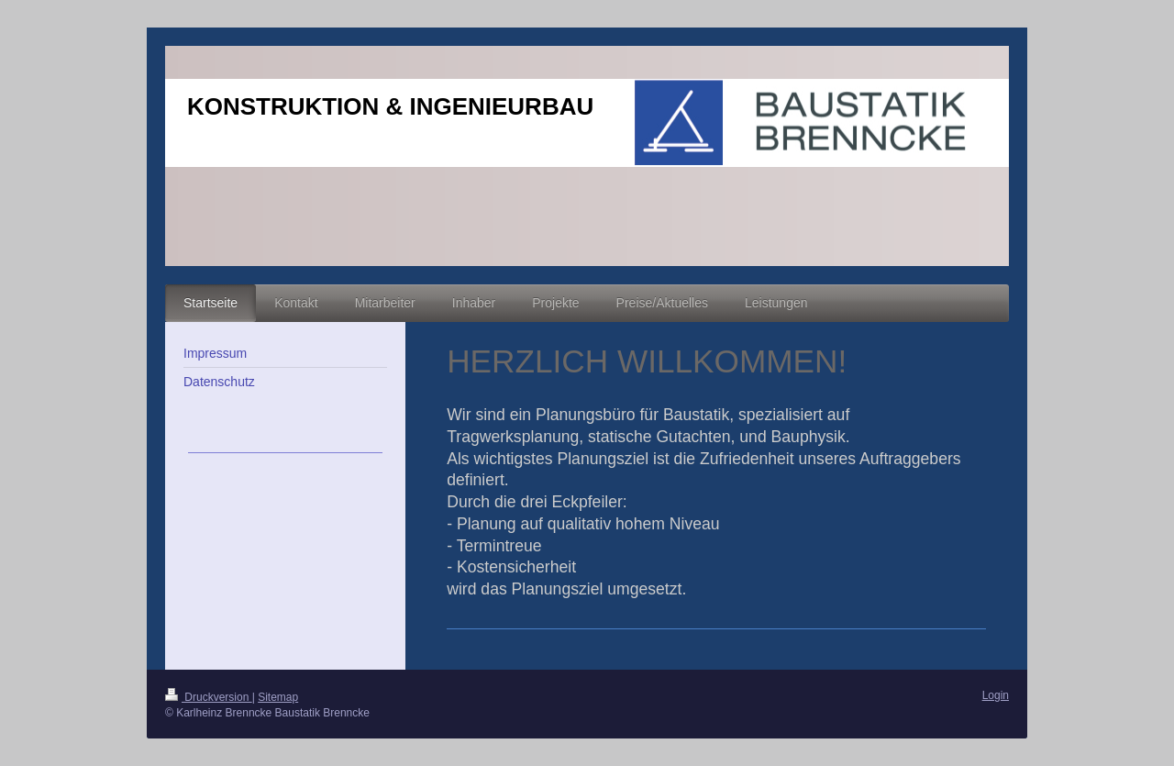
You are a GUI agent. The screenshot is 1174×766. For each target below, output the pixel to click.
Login (995, 695)
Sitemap (278, 697)
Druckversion (208, 697)
